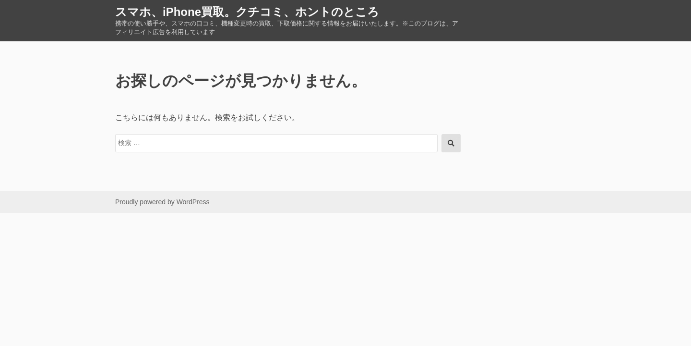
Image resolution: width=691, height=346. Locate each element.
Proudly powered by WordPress (162, 202)
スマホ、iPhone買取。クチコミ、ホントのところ (247, 11)
